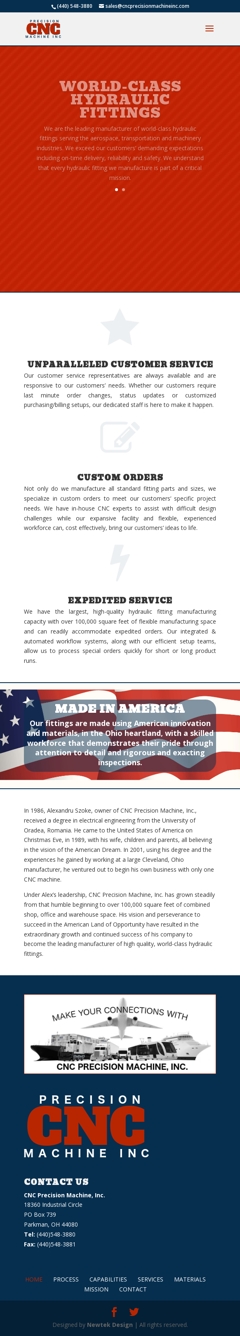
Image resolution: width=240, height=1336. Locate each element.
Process (66, 1279)
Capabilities (108, 1279)
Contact (133, 1289)
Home (33, 1279)
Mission (96, 1289)
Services (150, 1279)
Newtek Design (110, 1325)
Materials (190, 1279)
